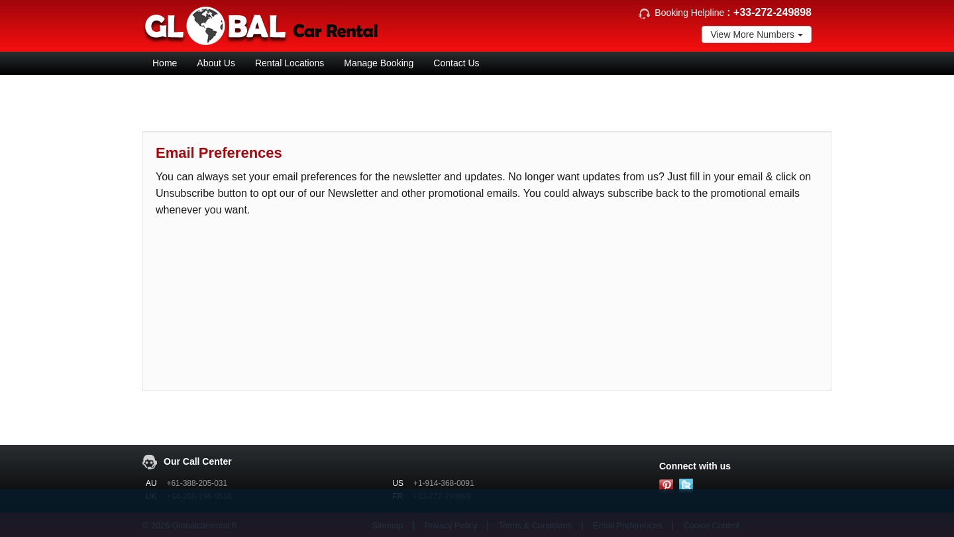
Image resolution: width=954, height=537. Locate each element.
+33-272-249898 (772, 12)
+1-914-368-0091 (443, 483)
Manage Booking (378, 63)
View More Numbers (756, 34)
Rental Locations (289, 63)
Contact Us (456, 63)
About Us (216, 63)
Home (164, 63)
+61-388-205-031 (197, 483)
